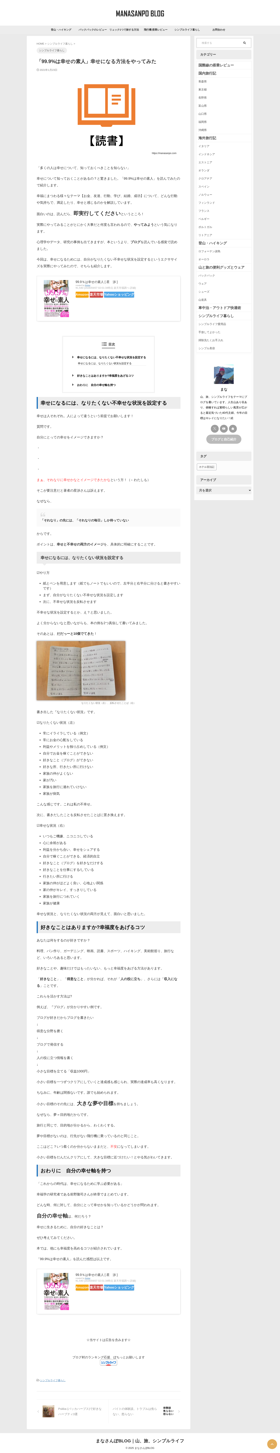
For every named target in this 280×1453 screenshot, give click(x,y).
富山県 (202, 105)
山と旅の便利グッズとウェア (216, 267)
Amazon (85, 294)
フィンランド (206, 202)
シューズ (203, 291)
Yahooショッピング (132, 294)
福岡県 (202, 121)
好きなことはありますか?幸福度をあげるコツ (105, 375)
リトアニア (205, 235)
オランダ (203, 170)
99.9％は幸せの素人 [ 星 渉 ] (97, 282)
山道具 (202, 299)
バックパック (206, 275)
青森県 (202, 81)
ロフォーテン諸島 (209, 251)
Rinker (87, 285)
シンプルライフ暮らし (187, 29)
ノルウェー (205, 194)
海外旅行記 (205, 138)
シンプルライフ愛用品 (212, 324)
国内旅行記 (205, 73)
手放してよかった (209, 332)
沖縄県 (202, 130)
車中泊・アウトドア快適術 (215, 307)
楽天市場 (105, 294)
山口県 (202, 113)
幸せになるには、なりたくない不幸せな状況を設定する (111, 357)
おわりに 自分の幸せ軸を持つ (96, 385)
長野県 (202, 97)
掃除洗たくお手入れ (210, 340)
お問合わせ (218, 29)
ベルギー (203, 218)
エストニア (205, 162)
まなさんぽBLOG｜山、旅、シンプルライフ (140, 1440)
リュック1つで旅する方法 (124, 29)
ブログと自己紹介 (224, 438)
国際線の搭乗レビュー (212, 65)
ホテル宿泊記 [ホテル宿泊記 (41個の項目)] (206, 466)
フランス (203, 210)
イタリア (203, 146)
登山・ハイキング (61, 29)
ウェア (202, 283)
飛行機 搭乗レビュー (156, 29)
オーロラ (203, 259)
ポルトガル (205, 227)
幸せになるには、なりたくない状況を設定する (105, 363)
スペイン (203, 186)
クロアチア (205, 178)
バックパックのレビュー (93, 29)
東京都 (202, 89)
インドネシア (206, 154)
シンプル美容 (206, 348)
